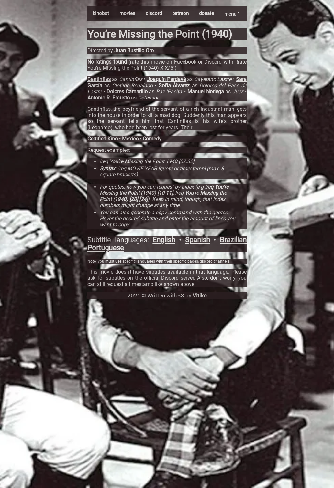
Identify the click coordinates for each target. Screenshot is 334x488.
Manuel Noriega (205, 91)
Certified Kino (102, 139)
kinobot (101, 13)
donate (206, 13)
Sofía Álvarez (174, 85)
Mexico (130, 139)
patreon (180, 13)
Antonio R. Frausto (108, 98)
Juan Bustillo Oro (134, 50)
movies (127, 13)
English (163, 240)
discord (154, 13)
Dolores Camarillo (127, 91)
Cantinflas (99, 79)
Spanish (197, 240)
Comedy (152, 139)
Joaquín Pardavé (166, 79)
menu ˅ (231, 14)
